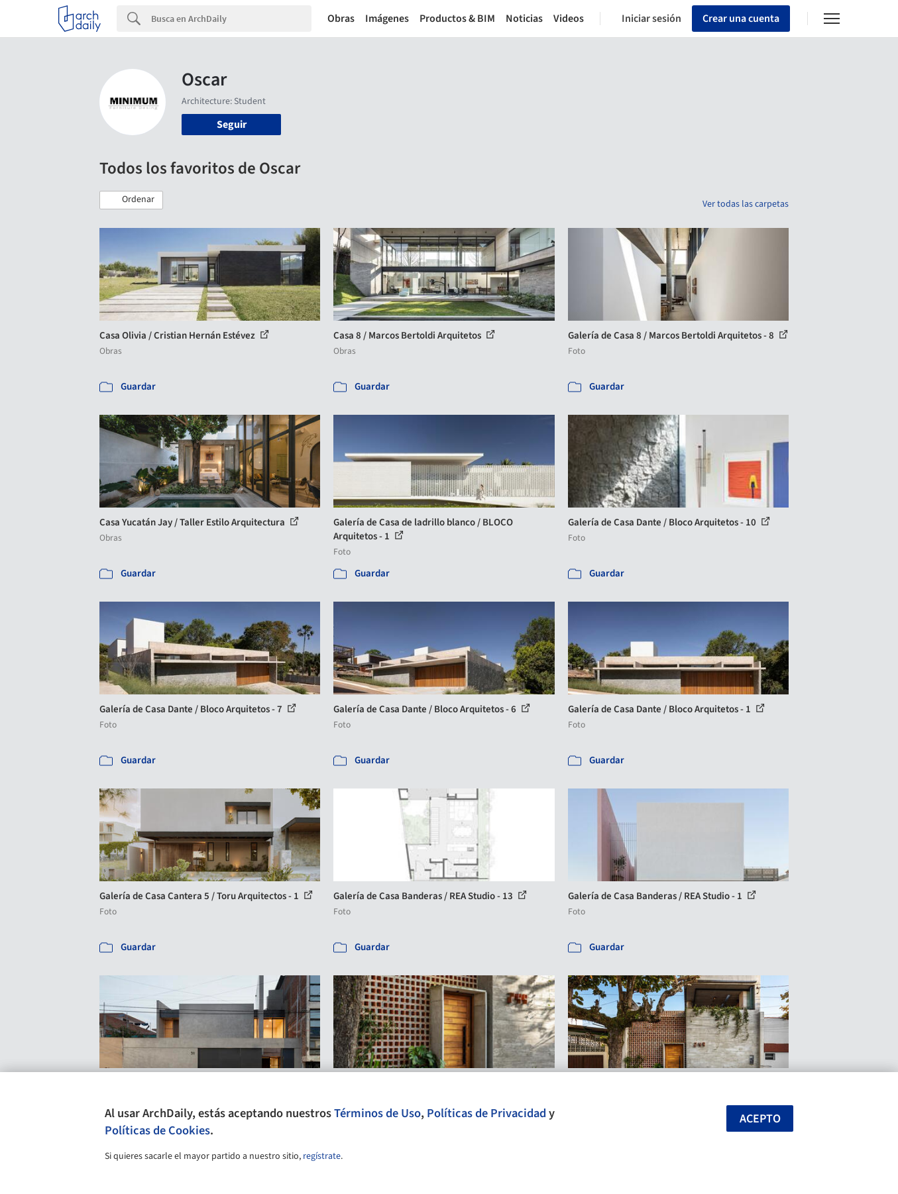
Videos (568, 18)
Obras (341, 18)
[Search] (231, 18)
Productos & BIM (457, 18)
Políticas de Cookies (157, 1130)
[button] (131, 200)
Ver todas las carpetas (745, 204)
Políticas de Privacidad (486, 1113)
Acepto (760, 1119)
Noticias (524, 18)
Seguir (232, 124)
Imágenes (387, 18)
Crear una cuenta (740, 18)
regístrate (322, 1156)
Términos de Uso (377, 1113)
